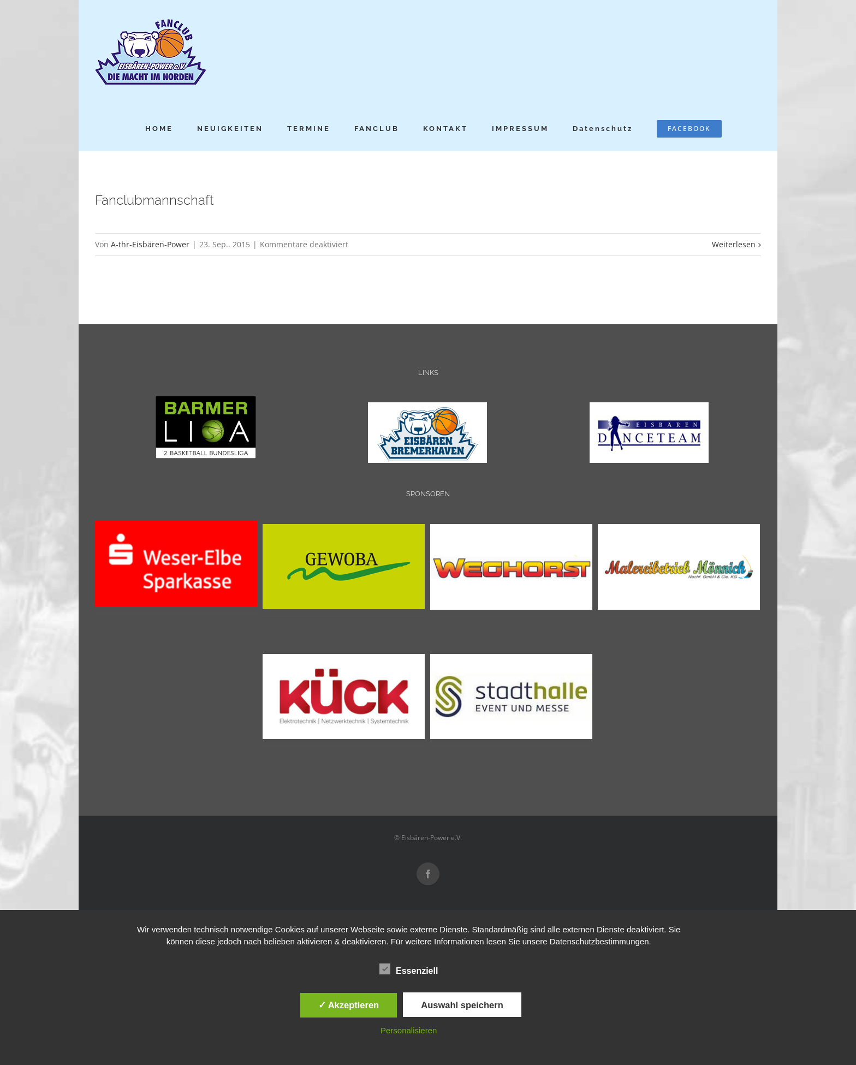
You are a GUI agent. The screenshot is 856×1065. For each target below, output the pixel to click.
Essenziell (408, 969)
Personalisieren (409, 1030)
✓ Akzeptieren (348, 1005)
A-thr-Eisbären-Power (150, 244)
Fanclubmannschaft (154, 200)
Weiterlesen (734, 244)
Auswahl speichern (462, 1005)
